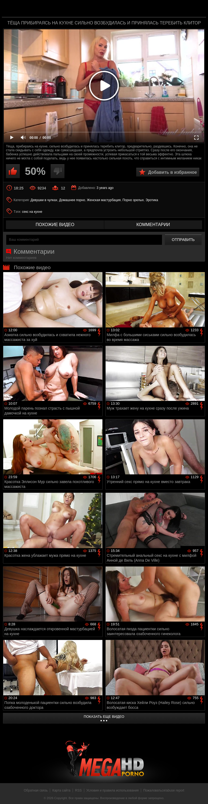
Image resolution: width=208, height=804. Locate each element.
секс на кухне (32, 212)
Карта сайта (61, 790)
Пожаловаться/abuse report (163, 790)
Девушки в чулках (44, 200)
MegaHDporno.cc (114, 9)
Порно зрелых (133, 200)
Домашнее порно (72, 200)
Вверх (200, 793)
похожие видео (55, 224)
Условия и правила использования (112, 790)
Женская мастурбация (104, 200)
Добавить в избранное (172, 172)
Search (198, 9)
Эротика (152, 200)
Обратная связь (36, 790)
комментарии (153, 224)
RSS (78, 790)
